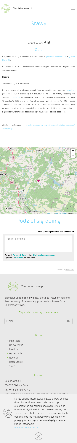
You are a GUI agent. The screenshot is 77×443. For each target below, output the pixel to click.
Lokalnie (13, 349)
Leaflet (49, 213)
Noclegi (13, 357)
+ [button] (73, 151)
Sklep (12, 366)
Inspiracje (14, 340)
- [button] (73, 155)
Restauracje (16, 361)
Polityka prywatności (26, 427)
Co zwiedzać (16, 345)
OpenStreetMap (61, 213)
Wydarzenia (15, 353)
